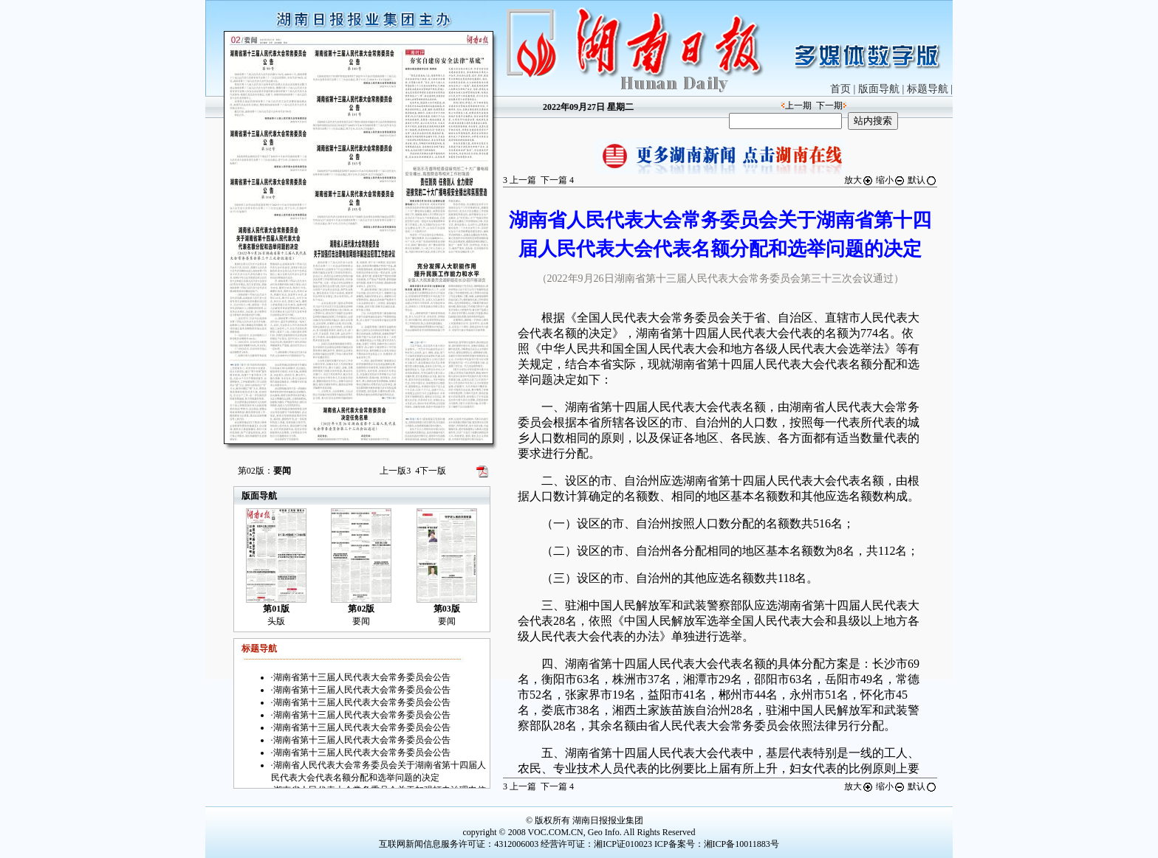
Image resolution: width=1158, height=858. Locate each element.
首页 (840, 88)
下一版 (430, 471)
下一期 (829, 105)
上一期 (798, 105)
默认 (922, 180)
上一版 (395, 471)
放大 (859, 180)
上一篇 (519, 180)
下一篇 (557, 180)
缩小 (890, 180)
